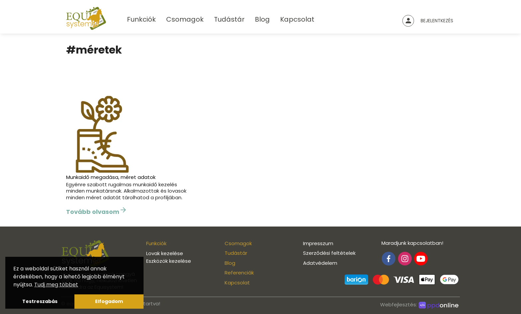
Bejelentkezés (437, 20)
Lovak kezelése (164, 253)
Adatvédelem (320, 262)
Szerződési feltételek (329, 252)
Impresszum (318, 243)
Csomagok (185, 19)
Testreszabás (39, 301)
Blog (262, 19)
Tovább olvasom (96, 211)
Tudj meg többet (56, 284)
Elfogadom (109, 301)
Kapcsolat (297, 19)
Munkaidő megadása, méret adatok (111, 177)
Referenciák (239, 272)
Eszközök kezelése (168, 260)
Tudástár (229, 19)
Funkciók (141, 19)
